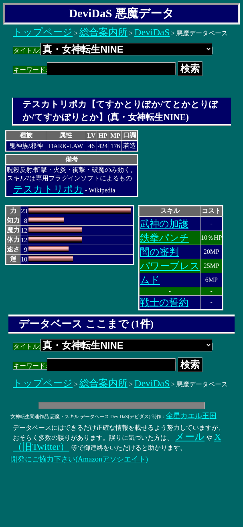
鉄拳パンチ (164, 238)
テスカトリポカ (48, 189)
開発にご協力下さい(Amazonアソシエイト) (79, 459)
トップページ (43, 32)
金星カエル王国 (191, 416)
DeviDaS (152, 32)
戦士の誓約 (164, 302)
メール (190, 436)
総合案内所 (103, 32)
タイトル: (112, 50)
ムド (150, 280)
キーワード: (94, 70)
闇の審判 (159, 252)
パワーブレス (170, 266)
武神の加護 (164, 224)
